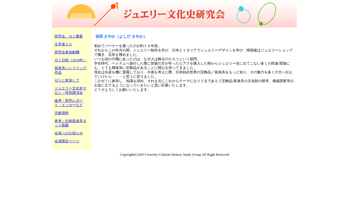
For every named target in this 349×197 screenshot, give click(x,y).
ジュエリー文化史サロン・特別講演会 (70, 90)
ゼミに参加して (67, 80)
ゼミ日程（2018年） (70, 60)
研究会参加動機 (67, 52)
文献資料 (62, 113)
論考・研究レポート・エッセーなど (69, 103)
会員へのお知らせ (69, 133)
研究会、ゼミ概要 (69, 36)
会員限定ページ (67, 141)
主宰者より (63, 44)
